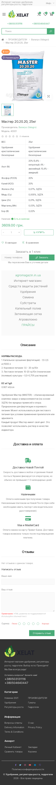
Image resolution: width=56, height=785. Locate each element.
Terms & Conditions (13, 731)
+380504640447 (41, 23)
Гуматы (32, 702)
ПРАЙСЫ (28, 325)
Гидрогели (33, 707)
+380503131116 (14, 23)
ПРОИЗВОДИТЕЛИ (17, 39)
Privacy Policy (35, 727)
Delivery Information (14, 727)
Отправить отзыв (42, 633)
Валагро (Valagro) (40, 39)
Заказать (42, 257)
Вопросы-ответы (13, 723)
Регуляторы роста (13, 707)
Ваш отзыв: (7, 589)
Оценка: (5, 623)
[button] (51, 14)
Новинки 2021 (11, 698)
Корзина (32, 751)
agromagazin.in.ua (28, 275)
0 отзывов (24, 136)
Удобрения (10, 702)
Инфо (48, 3)
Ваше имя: (6, 576)
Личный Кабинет (13, 747)
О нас (31, 723)
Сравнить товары (13, 751)
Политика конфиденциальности (28, 769)
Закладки (32, 747)
